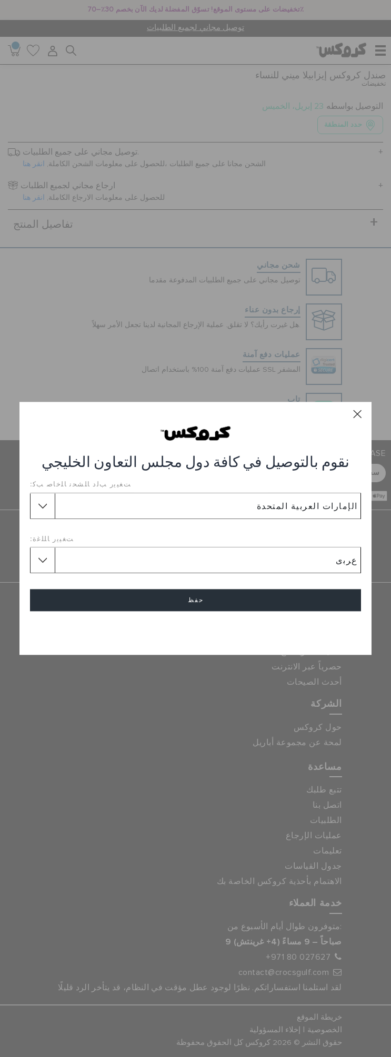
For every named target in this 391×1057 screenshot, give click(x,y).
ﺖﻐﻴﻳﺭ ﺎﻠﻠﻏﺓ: (52, 538)
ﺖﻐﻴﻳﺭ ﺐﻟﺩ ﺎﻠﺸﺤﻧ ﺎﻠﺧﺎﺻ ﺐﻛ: (80, 484)
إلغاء (195, 631)
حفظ (196, 600)
